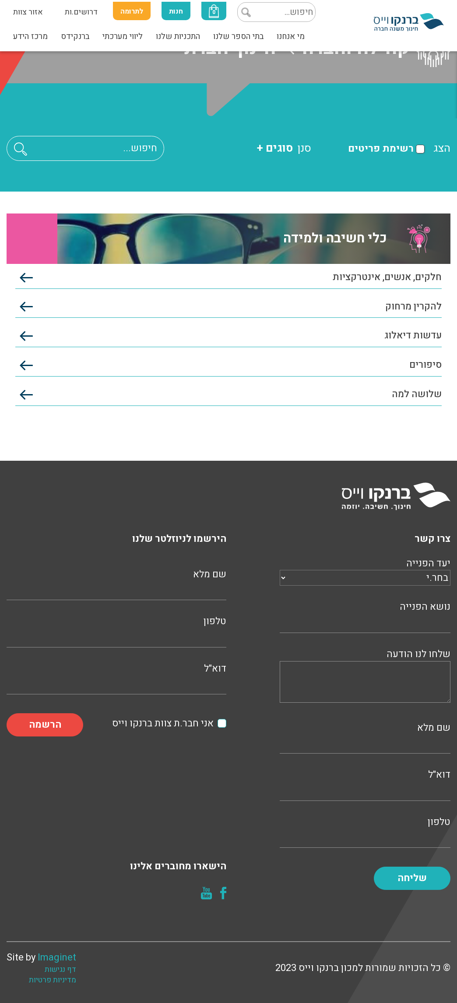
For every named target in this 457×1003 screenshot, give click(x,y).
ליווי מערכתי (122, 36)
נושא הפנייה (365, 616)
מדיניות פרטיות (52, 980)
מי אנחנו (291, 36)
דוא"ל (365, 784)
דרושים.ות (81, 12)
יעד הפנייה (365, 571)
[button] (20, 149)
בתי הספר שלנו (238, 36)
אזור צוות (28, 12)
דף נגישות (60, 969)
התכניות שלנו (178, 36)
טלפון (365, 831)
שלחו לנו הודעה (365, 677)
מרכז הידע (30, 36)
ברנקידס (75, 36)
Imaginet (57, 957)
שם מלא (365, 737)
